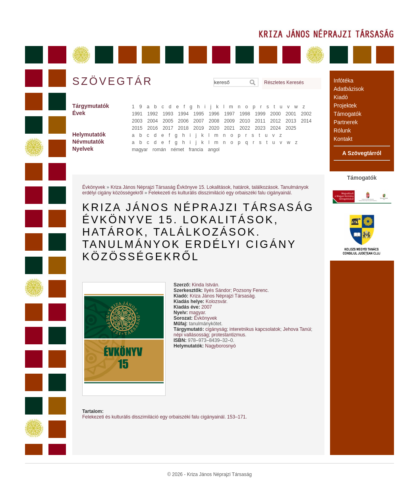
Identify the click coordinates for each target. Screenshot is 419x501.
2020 (214, 128)
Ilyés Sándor (217, 290)
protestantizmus (228, 335)
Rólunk (342, 130)
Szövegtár (112, 81)
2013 (291, 121)
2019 (198, 128)
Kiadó (341, 97)
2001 (291, 114)
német (177, 149)
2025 (291, 128)
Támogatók (347, 114)
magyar (140, 149)
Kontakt (343, 139)
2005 (167, 121)
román (159, 149)
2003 (137, 121)
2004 (152, 121)
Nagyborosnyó (220, 346)
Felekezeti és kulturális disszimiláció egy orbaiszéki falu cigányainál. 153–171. (164, 417)
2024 (275, 128)
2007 (198, 121)
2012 (275, 121)
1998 (244, 114)
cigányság (216, 329)
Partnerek (346, 122)
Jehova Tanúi (297, 329)
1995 (198, 114)
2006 (183, 121)
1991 (137, 114)
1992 (152, 114)
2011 (260, 121)
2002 (306, 114)
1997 (229, 114)
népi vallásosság (191, 335)
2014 (306, 121)
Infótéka (343, 80)
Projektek (345, 105)
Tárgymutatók (90, 106)
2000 (275, 114)
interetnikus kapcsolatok (255, 329)
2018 (183, 128)
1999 (260, 114)
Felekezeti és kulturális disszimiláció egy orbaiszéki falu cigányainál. (220, 193)
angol (213, 149)
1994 (183, 114)
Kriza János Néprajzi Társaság (222, 296)
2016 (152, 128)
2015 (137, 128)
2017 (167, 128)
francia (196, 149)
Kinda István (205, 285)
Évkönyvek (93, 187)
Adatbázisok (349, 89)
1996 (214, 114)
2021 (229, 128)
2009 (229, 121)
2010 (244, 121)
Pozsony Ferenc (250, 290)
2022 (244, 128)
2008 (214, 121)
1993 (167, 114)
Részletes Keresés (284, 82)
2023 (260, 128)
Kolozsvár (216, 301)
